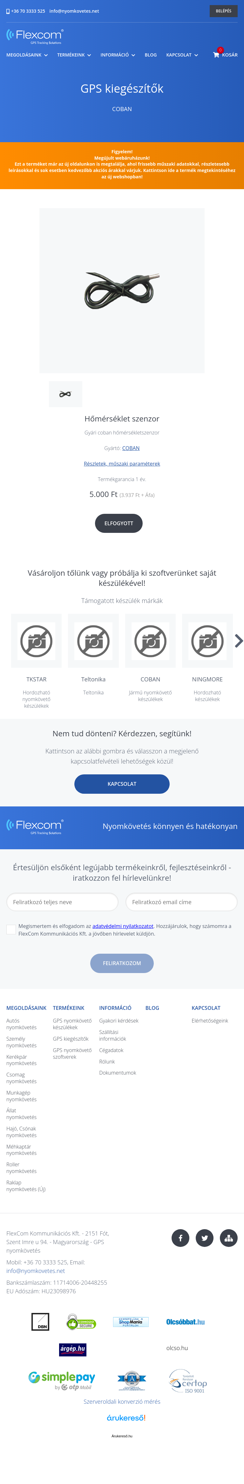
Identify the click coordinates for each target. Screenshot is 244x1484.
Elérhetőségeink (210, 1020)
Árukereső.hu (122, 1436)
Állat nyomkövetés (21, 1114)
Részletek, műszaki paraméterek (122, 463)
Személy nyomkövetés (21, 1042)
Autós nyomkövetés (21, 1024)
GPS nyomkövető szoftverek (72, 1053)
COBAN (122, 109)
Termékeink (71, 55)
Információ (114, 55)
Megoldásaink (23, 55)
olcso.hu (177, 1348)
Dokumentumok (117, 1072)
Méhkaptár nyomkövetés (21, 1150)
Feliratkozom (122, 963)
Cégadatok (111, 1050)
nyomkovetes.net (35, 37)
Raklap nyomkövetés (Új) (25, 1186)
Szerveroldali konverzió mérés (122, 1401)
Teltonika (93, 679)
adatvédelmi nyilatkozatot (122, 926)
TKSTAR (36, 679)
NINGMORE (207, 679)
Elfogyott (119, 523)
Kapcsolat (178, 55)
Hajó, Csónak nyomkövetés (21, 1132)
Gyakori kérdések (119, 1020)
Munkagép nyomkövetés (21, 1096)
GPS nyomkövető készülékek (72, 1024)
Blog (151, 55)
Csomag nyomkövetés (21, 1078)
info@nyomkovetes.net (74, 11)
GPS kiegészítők (121, 88)
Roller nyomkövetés (21, 1168)
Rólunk (107, 1061)
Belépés (224, 11)
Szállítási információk (112, 1035)
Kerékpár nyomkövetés (21, 1060)
